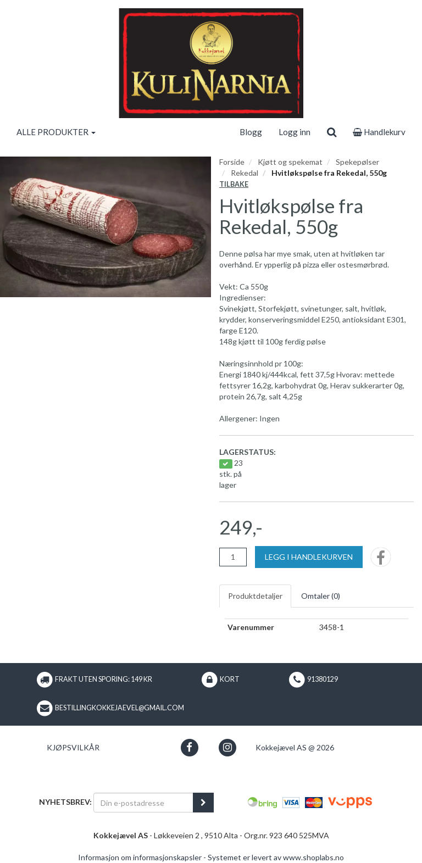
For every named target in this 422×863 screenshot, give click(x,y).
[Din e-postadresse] (143, 802)
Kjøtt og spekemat (290, 161)
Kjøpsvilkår (73, 747)
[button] (189, 747)
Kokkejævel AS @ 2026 (295, 747)
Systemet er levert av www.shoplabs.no (276, 857)
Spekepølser (357, 161)
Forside (232, 161)
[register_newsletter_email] (203, 802)
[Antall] (233, 557)
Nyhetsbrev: (65, 801)
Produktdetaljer (255, 595)
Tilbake (233, 184)
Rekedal (244, 172)
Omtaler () (320, 595)
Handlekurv (379, 132)
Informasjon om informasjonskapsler (140, 857)
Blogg (251, 132)
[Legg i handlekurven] (309, 557)
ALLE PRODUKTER (56, 132)
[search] (332, 132)
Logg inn (294, 132)
